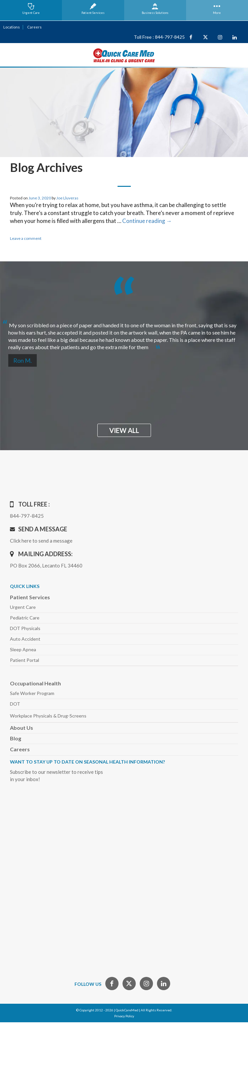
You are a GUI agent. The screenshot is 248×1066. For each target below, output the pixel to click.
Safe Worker (32, 693)
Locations (11, 27)
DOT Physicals (25, 628)
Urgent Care (23, 607)
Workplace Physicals (48, 716)
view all (124, 430)
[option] (124, 333)
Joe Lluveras (67, 197)
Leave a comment (25, 238)
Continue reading (147, 220)
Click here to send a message (41, 541)
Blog (15, 738)
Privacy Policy (124, 1016)
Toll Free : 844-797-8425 (159, 37)
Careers (34, 27)
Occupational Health (35, 683)
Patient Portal (24, 660)
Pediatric (24, 617)
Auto (25, 639)
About (21, 727)
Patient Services (30, 597)
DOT (15, 704)
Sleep (23, 649)
